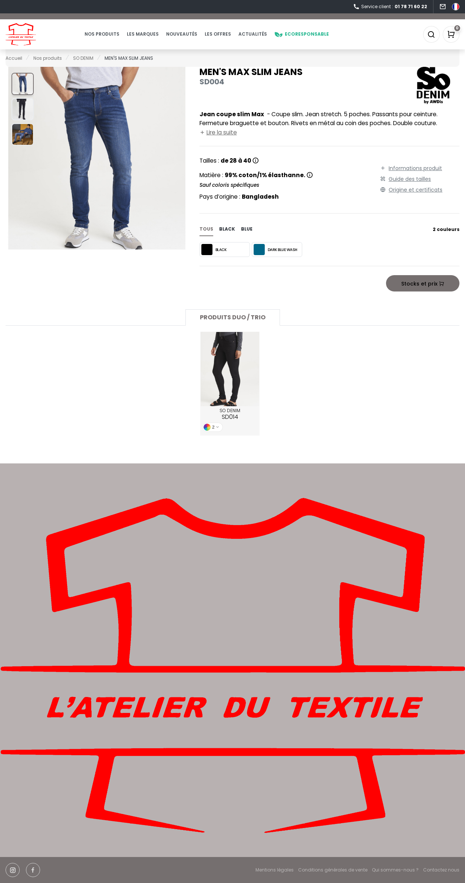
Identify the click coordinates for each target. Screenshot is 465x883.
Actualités (267, 39)
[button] (22, 94)
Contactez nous (441, 870)
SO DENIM (230, 424)
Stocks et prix (422, 294)
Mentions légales (274, 870)
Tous (206, 239)
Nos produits (116, 39)
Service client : (390, 6)
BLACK (214, 259)
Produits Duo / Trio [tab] (233, 327)
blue (247, 239)
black (227, 239)
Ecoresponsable (316, 39)
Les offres (232, 39)
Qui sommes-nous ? (395, 870)
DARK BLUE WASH (275, 259)
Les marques (157, 39)
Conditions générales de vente (332, 870)
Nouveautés (196, 39)
